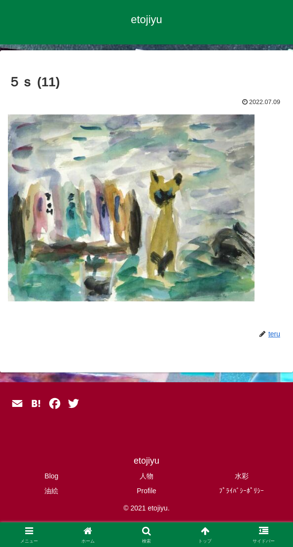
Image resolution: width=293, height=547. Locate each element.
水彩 (242, 476)
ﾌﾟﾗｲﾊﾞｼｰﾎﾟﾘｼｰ (241, 491)
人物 (146, 476)
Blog (51, 476)
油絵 (51, 491)
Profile (146, 491)
